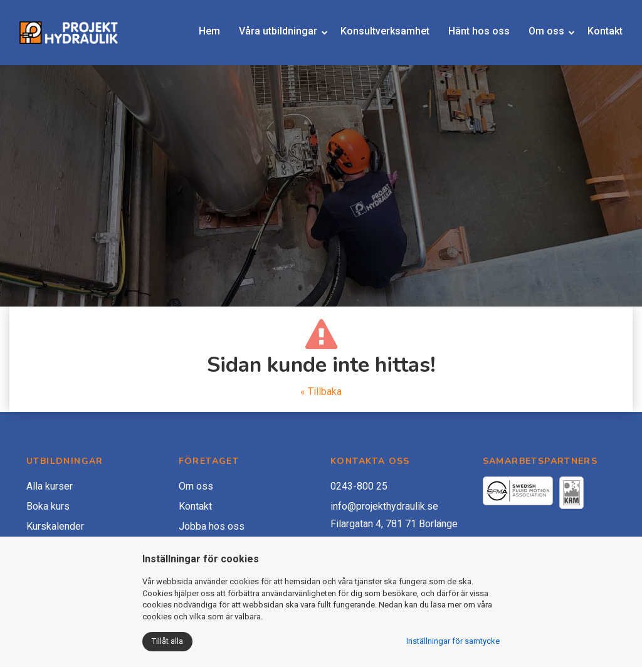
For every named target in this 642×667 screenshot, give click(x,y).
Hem (207, 35)
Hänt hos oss (464, 35)
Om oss (530, 35)
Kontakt (596, 35)
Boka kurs (48, 506)
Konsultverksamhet (379, 35)
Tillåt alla (167, 641)
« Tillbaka (321, 391)
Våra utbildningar (264, 35)
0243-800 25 (358, 486)
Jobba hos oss (212, 526)
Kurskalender (55, 526)
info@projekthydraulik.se (384, 506)
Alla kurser (49, 486)
